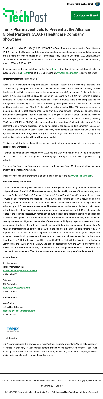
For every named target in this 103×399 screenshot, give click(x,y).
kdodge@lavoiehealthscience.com (19, 311)
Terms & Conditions (66, 380)
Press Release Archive (21, 380)
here (54, 69)
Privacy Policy (46, 386)
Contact (59, 386)
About (5, 380)
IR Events (25, 73)
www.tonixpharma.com (67, 73)
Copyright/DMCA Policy (89, 380)
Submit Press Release (44, 380)
